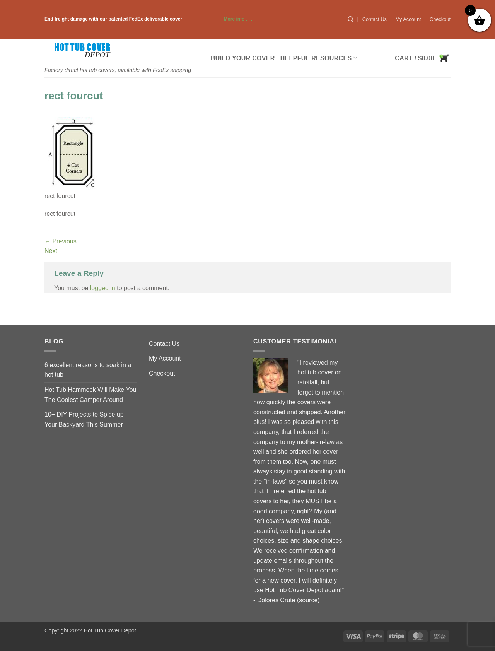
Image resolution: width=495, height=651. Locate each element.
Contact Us (374, 19)
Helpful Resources (318, 58)
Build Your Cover (243, 58)
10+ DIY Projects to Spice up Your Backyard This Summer (84, 419)
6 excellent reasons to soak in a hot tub (87, 370)
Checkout (440, 19)
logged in (102, 288)
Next (54, 251)
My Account (408, 19)
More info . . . (218, 19)
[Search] (350, 19)
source (308, 600)
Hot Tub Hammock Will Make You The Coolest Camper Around (90, 394)
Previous (60, 241)
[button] (423, 58)
